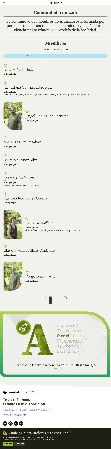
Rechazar (19, 444)
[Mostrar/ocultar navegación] (4, 2)
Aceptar (8, 444)
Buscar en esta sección (51, 49)
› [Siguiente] (65, 298)
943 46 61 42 (9, 412)
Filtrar (65, 49)
